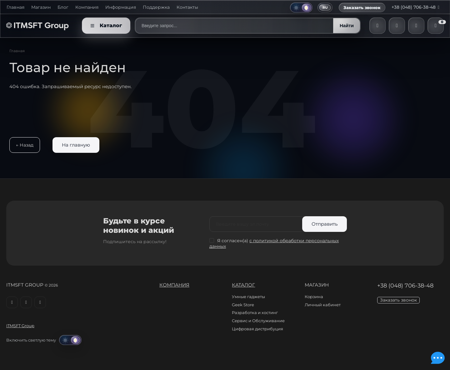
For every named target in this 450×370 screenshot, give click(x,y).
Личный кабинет (323, 304)
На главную (76, 145)
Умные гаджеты (248, 296)
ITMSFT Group (20, 325)
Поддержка (156, 7)
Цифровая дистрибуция (257, 328)
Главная (15, 7)
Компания (86, 7)
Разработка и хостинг (255, 312)
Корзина (314, 296)
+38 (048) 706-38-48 (417, 7)
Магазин (41, 7)
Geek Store (243, 304)
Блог (63, 7)
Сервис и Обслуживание (258, 320)
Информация (120, 7)
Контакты (187, 7)
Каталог (243, 285)
